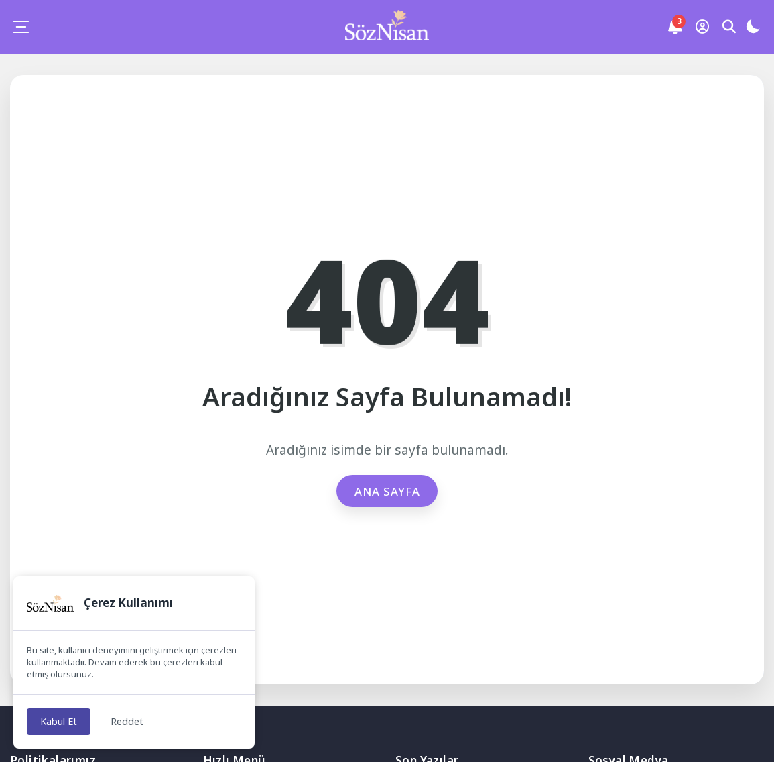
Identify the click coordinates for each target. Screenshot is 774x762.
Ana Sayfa (387, 491)
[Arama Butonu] (729, 27)
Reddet (130, 721)
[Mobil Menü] (20, 27)
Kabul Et (60, 721)
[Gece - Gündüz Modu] (752, 28)
